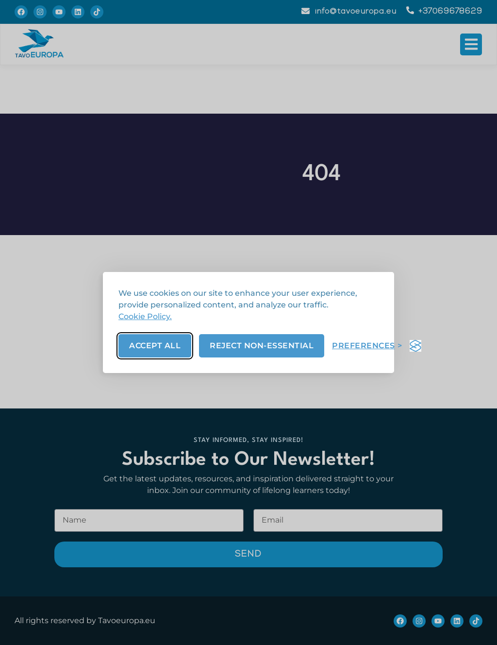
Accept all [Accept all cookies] (155, 345)
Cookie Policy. (145, 316)
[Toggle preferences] (367, 345)
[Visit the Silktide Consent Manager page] (415, 346)
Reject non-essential (262, 345)
